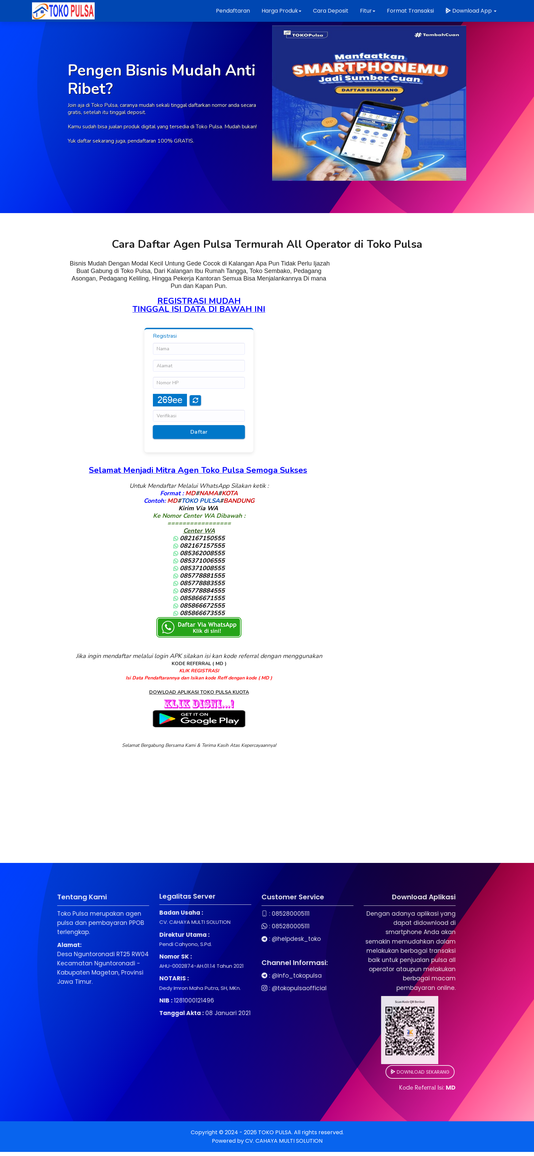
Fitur (367, 11)
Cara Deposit (330, 11)
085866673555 (199, 613)
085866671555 (199, 598)
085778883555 (199, 583)
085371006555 (199, 561)
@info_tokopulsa (224, 976)
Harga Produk (281, 11)
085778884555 (199, 591)
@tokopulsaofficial (226, 988)
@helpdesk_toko (223, 939)
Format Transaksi (410, 11)
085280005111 (218, 914)
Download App (471, 11)
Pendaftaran (233, 11)
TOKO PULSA (200, 501)
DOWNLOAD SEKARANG (347, 1072)
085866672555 (199, 605)
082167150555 (199, 538)
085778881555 (199, 576)
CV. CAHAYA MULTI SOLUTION (284, 1141)
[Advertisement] (267, 815)
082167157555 (199, 546)
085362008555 (199, 553)
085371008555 (199, 568)
